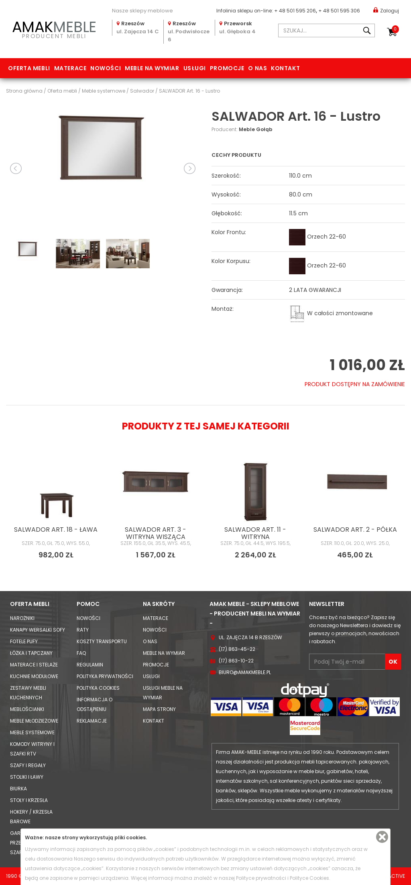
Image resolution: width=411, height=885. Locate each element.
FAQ (81, 653)
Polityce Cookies (309, 878)
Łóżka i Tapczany (31, 653)
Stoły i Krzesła (29, 800)
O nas (257, 68)
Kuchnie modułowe (34, 676)
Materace (70, 68)
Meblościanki (27, 709)
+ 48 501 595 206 (295, 10)
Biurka (18, 788)
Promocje (227, 68)
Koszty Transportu (102, 641)
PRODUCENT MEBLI (54, 28)
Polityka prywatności (105, 676)
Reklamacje (92, 720)
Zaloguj (386, 10)
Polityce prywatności (261, 878)
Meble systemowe (32, 732)
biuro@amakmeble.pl (245, 672)
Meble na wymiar (152, 68)
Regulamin (90, 664)
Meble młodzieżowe (34, 720)
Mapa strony (159, 709)
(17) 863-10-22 (236, 660)
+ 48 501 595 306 (339, 10)
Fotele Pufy (24, 641)
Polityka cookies (98, 688)
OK (393, 662)
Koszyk (395, 29)
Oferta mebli (29, 68)
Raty (83, 629)
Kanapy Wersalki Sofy (37, 629)
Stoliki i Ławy (26, 777)
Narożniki (22, 618)
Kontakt (285, 68)
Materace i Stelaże (34, 664)
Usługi (194, 68)
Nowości (105, 68)
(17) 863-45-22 (237, 649)
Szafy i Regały (28, 765)
